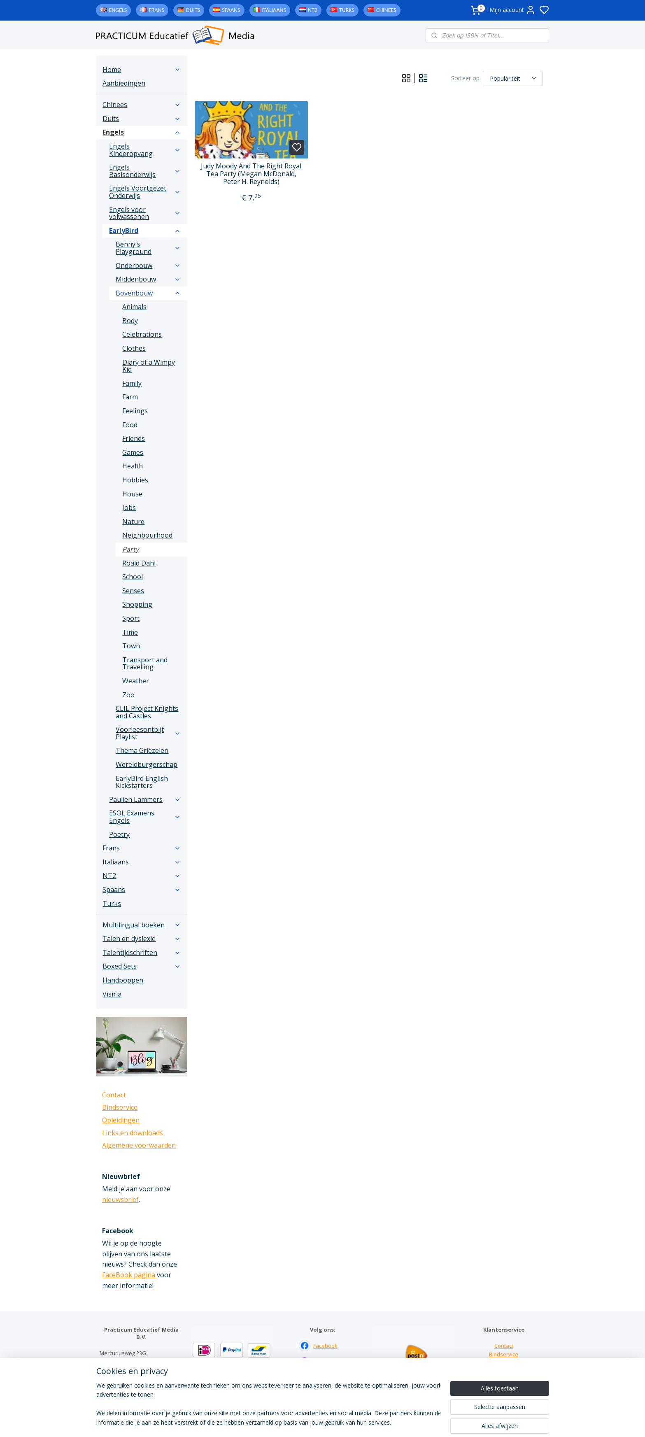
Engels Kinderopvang (145, 150)
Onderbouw (148, 265)
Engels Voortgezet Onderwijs (145, 192)
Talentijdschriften (141, 952)
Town (131, 645)
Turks (346, 10)
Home (141, 69)
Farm (130, 396)
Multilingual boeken (141, 924)
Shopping (137, 604)
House (132, 493)
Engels (118, 10)
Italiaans (274, 10)
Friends (133, 438)
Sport (131, 618)
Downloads (503, 1371)
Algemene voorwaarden (139, 1145)
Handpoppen (122, 980)
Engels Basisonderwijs (145, 171)
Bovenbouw (148, 293)
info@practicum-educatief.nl (135, 1387)
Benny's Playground (148, 248)
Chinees (386, 10)
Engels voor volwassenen (145, 213)
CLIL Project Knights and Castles (147, 712)
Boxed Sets (141, 966)
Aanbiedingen (123, 83)
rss (373, 1422)
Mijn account (512, 10)
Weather (135, 680)
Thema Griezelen (142, 750)
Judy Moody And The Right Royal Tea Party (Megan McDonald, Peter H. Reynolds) (251, 174)
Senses (133, 590)
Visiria (111, 994)
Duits (193, 10)
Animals (134, 306)
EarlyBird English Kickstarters (142, 782)
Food (129, 424)
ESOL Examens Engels (145, 816)
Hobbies (135, 479)
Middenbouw (148, 279)
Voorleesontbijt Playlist (148, 733)
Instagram (325, 1363)
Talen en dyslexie (141, 938)
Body (130, 320)
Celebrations (142, 334)
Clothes (134, 348)
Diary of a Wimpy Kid (148, 366)
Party (130, 549)
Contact (114, 1094)
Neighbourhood (147, 535)
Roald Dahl (139, 563)
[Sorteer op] (513, 78)
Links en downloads (132, 1132)
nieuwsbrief (120, 1199)
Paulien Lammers (145, 799)
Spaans (231, 10)
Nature (133, 521)
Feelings (135, 410)
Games (132, 452)
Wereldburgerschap (146, 764)
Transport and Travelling (145, 663)
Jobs (129, 507)
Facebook (325, 1345)
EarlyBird (145, 230)
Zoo (128, 694)
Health (132, 465)
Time (130, 632)
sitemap (356, 1422)
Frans (156, 10)
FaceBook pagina (129, 1274)
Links (503, 1363)
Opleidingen (121, 1120)
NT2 (312, 10)
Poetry (119, 834)
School (132, 576)
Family (132, 383)
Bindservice (119, 1107)
